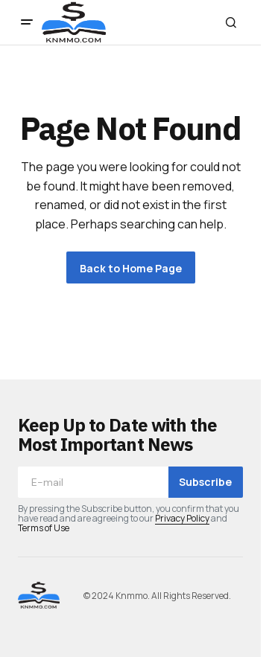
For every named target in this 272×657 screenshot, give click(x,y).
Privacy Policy (182, 518)
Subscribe (205, 482)
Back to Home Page (131, 268)
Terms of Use (43, 528)
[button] (27, 22)
